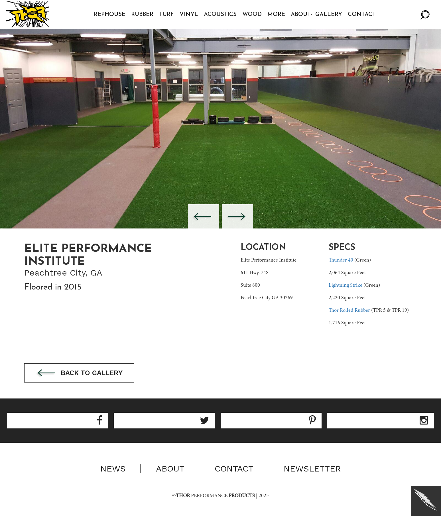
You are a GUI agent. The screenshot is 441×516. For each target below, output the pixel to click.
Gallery (328, 14)
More (276, 14)
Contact (362, 14)
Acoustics (220, 14)
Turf (166, 14)
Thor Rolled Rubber (349, 310)
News (113, 468)
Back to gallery (79, 373)
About (301, 14)
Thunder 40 (341, 260)
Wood (252, 14)
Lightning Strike (345, 285)
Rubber (142, 14)
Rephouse (109, 14)
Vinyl (189, 14)
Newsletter (312, 468)
